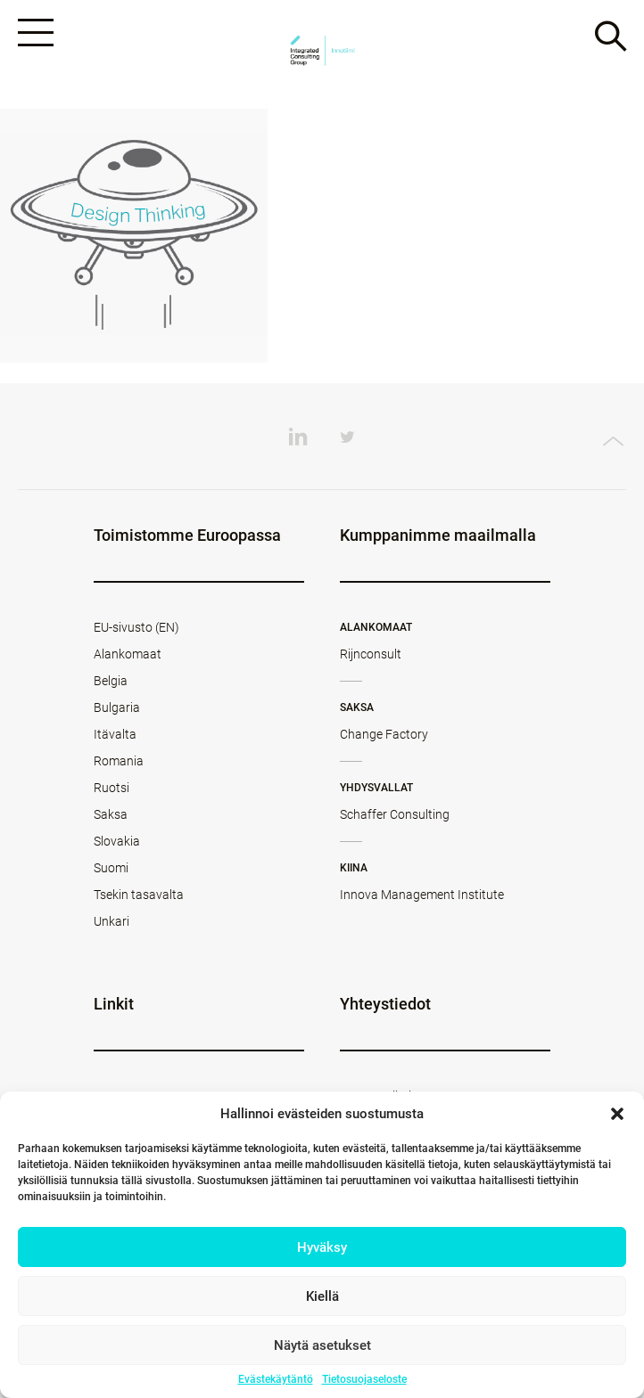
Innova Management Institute (422, 894)
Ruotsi (111, 788)
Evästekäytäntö (275, 1379)
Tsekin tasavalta (139, 894)
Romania (119, 761)
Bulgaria (117, 707)
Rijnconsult (370, 654)
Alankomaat (127, 654)
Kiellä (322, 1296)
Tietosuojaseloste (364, 1379)
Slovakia (117, 841)
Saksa (111, 814)
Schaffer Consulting (395, 814)
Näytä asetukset (322, 1345)
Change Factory (384, 734)
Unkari (111, 921)
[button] (617, 1114)
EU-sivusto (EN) (136, 627)
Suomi (111, 868)
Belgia (111, 681)
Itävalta (115, 734)
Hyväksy (322, 1247)
